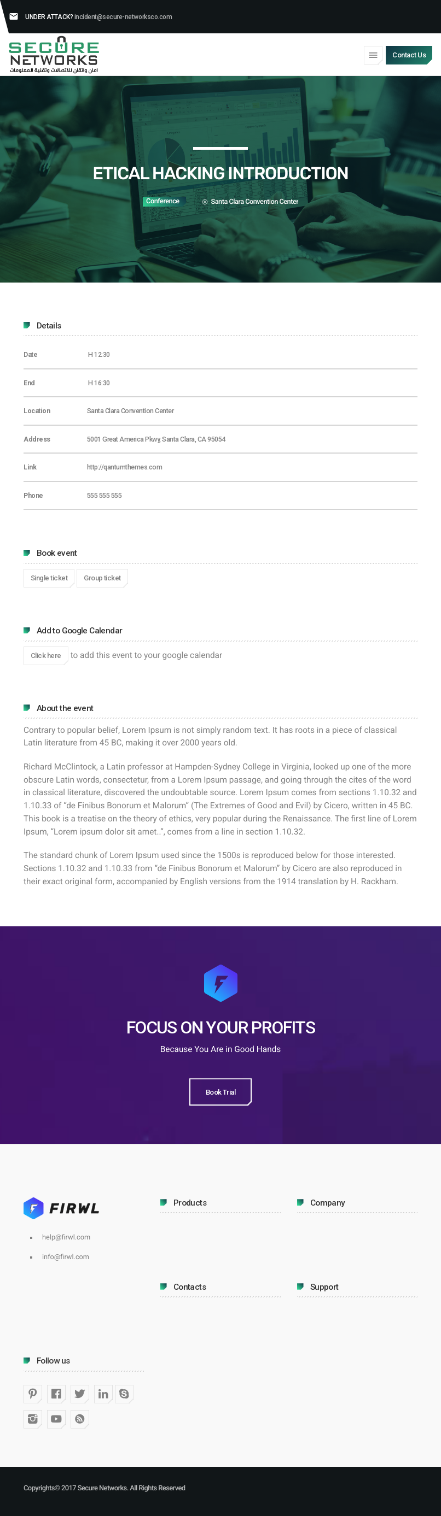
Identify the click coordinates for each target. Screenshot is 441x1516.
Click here (46, 655)
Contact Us (409, 55)
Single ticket (49, 578)
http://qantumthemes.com (125, 467)
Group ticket (102, 578)
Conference (162, 201)
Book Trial (221, 1092)
